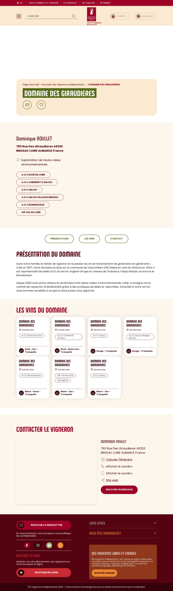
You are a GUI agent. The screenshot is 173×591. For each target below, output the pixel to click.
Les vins (89, 238)
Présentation (59, 238)
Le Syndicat (70, 2)
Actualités (88, 2)
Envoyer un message (119, 489)
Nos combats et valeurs (43, 2)
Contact (116, 238)
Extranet (105, 2)
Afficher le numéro (119, 466)
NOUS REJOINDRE (104, 573)
